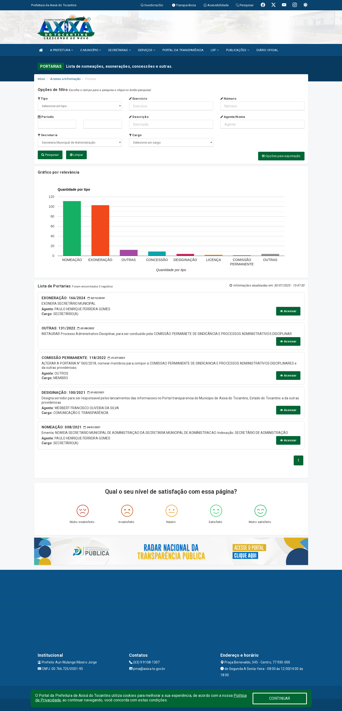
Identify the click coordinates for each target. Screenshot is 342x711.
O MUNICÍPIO (90, 50)
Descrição (139, 117)
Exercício (138, 98)
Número (228, 98)
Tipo (43, 98)
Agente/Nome (232, 117)
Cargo (135, 135)
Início (41, 79)
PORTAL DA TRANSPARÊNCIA (183, 50)
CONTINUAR (279, 698)
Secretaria (47, 135)
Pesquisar (50, 155)
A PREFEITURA (61, 50)
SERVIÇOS (146, 50)
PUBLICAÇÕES (237, 50)
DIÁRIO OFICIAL (267, 50)
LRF (215, 50)
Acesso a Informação (65, 79)
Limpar (76, 155)
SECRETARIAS (119, 50)
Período (46, 117)
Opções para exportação (281, 156)
